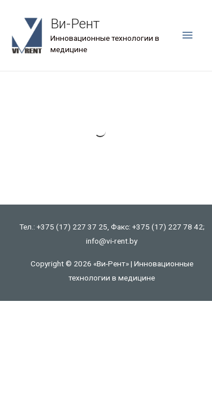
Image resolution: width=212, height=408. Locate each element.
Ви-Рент (74, 23)
